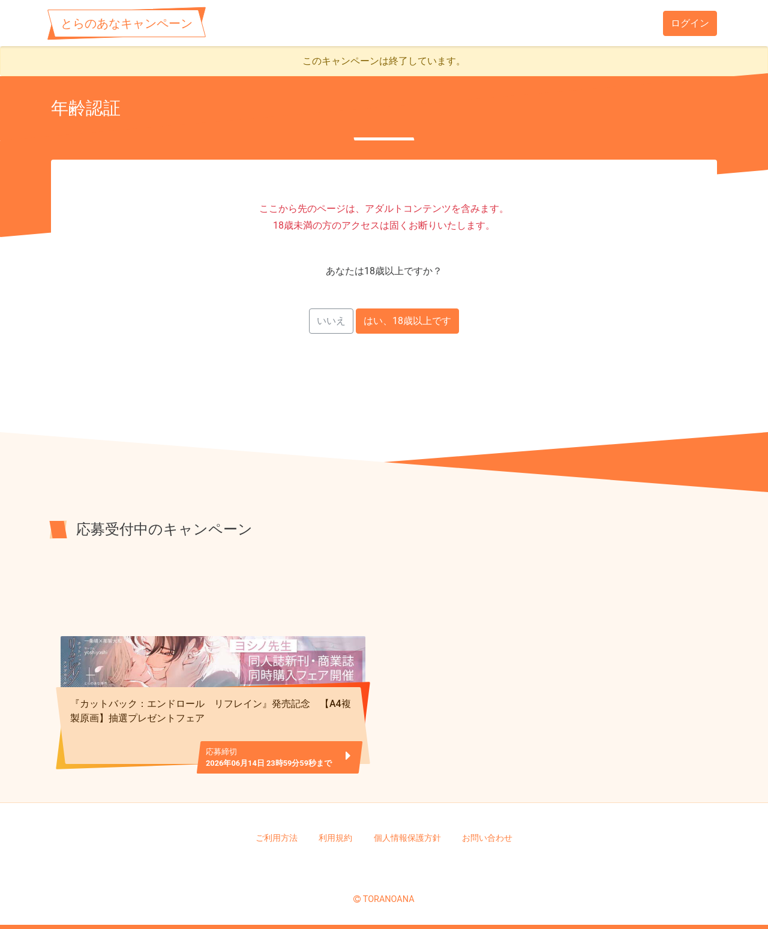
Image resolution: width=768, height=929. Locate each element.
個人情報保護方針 (407, 838)
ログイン (690, 23)
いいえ (331, 320)
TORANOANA (389, 899)
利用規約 (335, 838)
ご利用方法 (277, 838)
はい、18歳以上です (407, 320)
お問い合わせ (487, 838)
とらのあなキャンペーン (127, 23)
